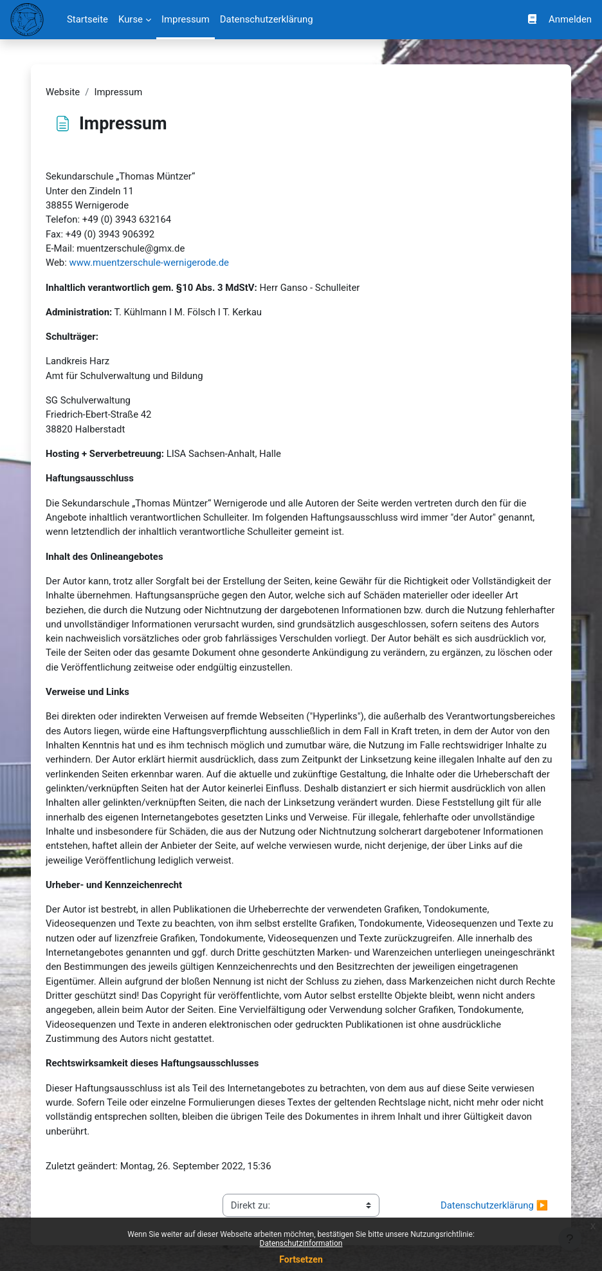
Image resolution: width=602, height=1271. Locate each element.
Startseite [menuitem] (87, 19)
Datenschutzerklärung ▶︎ (494, 1205)
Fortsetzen (301, 1259)
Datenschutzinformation (301, 1243)
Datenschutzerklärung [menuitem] (266, 19)
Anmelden (570, 19)
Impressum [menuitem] (185, 19)
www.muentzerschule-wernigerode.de (149, 262)
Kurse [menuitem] (130, 19)
